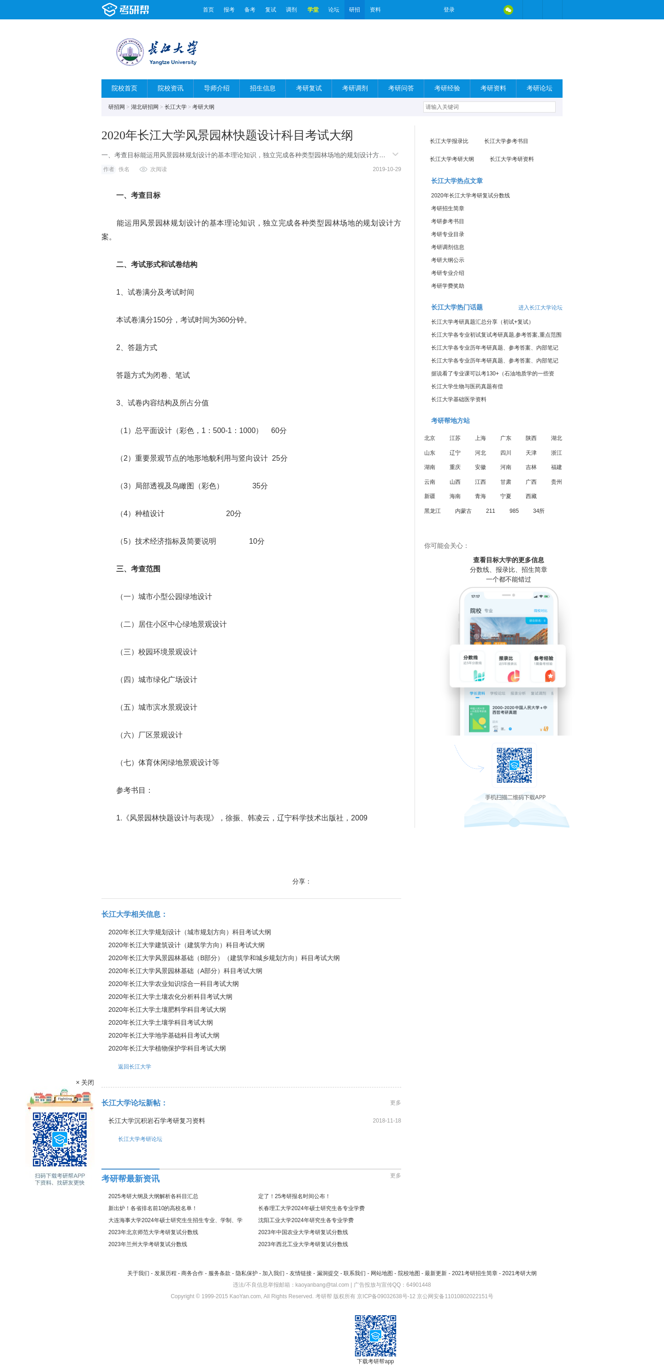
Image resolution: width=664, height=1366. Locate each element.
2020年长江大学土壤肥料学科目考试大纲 (167, 1009)
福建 (556, 467)
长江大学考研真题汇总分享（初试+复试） (482, 322)
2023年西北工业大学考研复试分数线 (303, 1244)
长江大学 (176, 107)
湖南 (429, 467)
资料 (375, 9)
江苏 (455, 438)
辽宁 (455, 453)
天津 (531, 453)
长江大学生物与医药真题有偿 (467, 386)
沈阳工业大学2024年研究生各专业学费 (306, 1220)
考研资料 (493, 88)
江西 (480, 482)
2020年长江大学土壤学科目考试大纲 (160, 1022)
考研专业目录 (447, 234)
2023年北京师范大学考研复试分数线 (153, 1232)
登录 (449, 9)
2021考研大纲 (519, 1273)
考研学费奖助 (447, 286)
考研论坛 (539, 88)
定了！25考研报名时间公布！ (294, 1196)
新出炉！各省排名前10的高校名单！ (152, 1208)
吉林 (531, 467)
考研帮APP (552, 9)
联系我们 (355, 1273)
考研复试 (309, 88)
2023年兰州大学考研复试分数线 (147, 1244)
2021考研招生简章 (475, 1273)
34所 (539, 511)
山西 (455, 482)
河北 (480, 453)
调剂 (291, 9)
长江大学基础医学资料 (458, 399)
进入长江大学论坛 (540, 307)
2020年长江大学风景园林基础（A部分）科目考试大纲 (185, 970)
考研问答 (401, 88)
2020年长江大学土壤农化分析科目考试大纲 (170, 996)
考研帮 (149, 9)
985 (514, 511)
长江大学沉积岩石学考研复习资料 (156, 1120)
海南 (455, 496)
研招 (354, 9)
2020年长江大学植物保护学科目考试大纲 (167, 1048)
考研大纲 (203, 107)
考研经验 (447, 88)
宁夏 (505, 496)
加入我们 (273, 1273)
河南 (505, 467)
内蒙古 (463, 511)
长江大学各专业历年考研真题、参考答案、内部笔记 (494, 347)
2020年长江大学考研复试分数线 (470, 195)
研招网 (116, 107)
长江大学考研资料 (512, 159)
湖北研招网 (145, 107)
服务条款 (219, 1273)
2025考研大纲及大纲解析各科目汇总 (153, 1196)
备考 (249, 9)
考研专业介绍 (447, 273)
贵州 (556, 482)
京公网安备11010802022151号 (455, 1296)
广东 (505, 438)
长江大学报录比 (449, 141)
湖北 (556, 438)
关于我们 (138, 1273)
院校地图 (409, 1273)
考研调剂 (355, 88)
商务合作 (192, 1273)
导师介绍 (217, 88)
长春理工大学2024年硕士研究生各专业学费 (311, 1208)
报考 (229, 9)
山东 (429, 453)
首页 (208, 9)
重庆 (455, 467)
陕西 (531, 438)
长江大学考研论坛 (131, 1139)
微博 (469, 9)
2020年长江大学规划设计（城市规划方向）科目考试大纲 (189, 932)
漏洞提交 (328, 1273)
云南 (429, 482)
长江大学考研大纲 (452, 159)
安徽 (480, 467)
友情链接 (301, 1273)
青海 (480, 496)
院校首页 (124, 88)
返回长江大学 (126, 1066)
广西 (531, 482)
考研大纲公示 (447, 260)
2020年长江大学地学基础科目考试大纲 (163, 1035)
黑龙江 (432, 511)
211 (490, 511)
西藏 (531, 496)
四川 (505, 453)
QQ (488, 9)
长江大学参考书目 (506, 141)
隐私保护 (247, 1273)
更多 (395, 1102)
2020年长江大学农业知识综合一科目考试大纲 (173, 983)
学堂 (313, 9)
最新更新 (436, 1273)
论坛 (333, 9)
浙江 (556, 453)
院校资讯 (171, 88)
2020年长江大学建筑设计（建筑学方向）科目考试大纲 (186, 945)
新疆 (429, 496)
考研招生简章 (447, 208)
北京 (429, 438)
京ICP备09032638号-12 (386, 1296)
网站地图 (382, 1273)
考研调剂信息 (447, 247)
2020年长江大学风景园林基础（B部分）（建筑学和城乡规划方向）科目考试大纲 (224, 958)
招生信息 (263, 88)
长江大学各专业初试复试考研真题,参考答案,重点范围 (496, 335)
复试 (270, 9)
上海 (480, 438)
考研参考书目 (447, 221)
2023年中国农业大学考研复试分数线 (303, 1232)
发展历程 (165, 1273)
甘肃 (505, 482)
